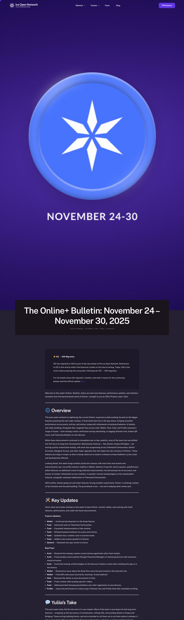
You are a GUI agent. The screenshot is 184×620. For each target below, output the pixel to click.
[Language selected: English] (124, 617)
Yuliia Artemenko (76, 328)
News (102, 328)
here (82, 381)
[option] (70, 618)
